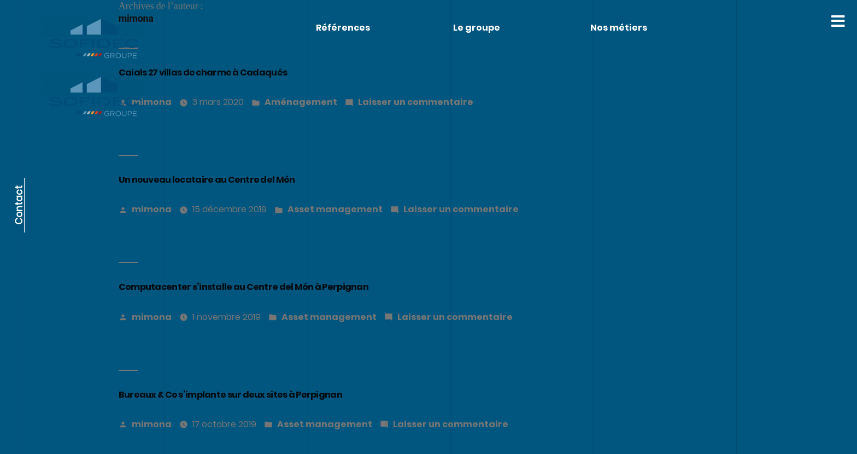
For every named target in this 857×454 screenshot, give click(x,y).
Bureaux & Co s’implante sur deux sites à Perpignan (230, 394)
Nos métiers (618, 27)
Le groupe (476, 27)
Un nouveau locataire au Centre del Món (207, 179)
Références (343, 27)
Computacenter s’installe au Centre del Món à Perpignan (243, 287)
